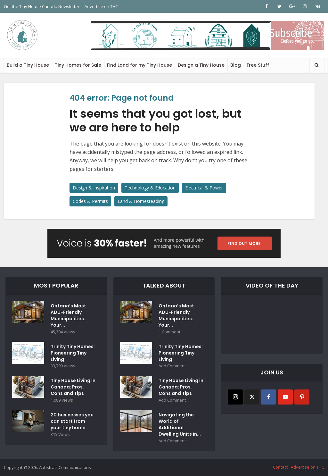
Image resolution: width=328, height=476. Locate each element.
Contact (280, 467)
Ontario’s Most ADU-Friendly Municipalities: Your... (68, 315)
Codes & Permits (90, 201)
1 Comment (169, 332)
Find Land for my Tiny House (139, 65)
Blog (235, 65)
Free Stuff (258, 65)
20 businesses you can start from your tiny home (72, 421)
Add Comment (172, 366)
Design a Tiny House (201, 65)
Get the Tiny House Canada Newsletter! (42, 6)
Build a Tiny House (28, 65)
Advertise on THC (101, 6)
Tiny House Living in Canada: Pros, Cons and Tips (73, 387)
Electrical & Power (204, 188)
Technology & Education (150, 188)
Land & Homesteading (141, 201)
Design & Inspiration (94, 188)
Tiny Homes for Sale (78, 65)
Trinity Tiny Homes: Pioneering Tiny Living (73, 353)
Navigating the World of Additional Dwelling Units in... (180, 425)
